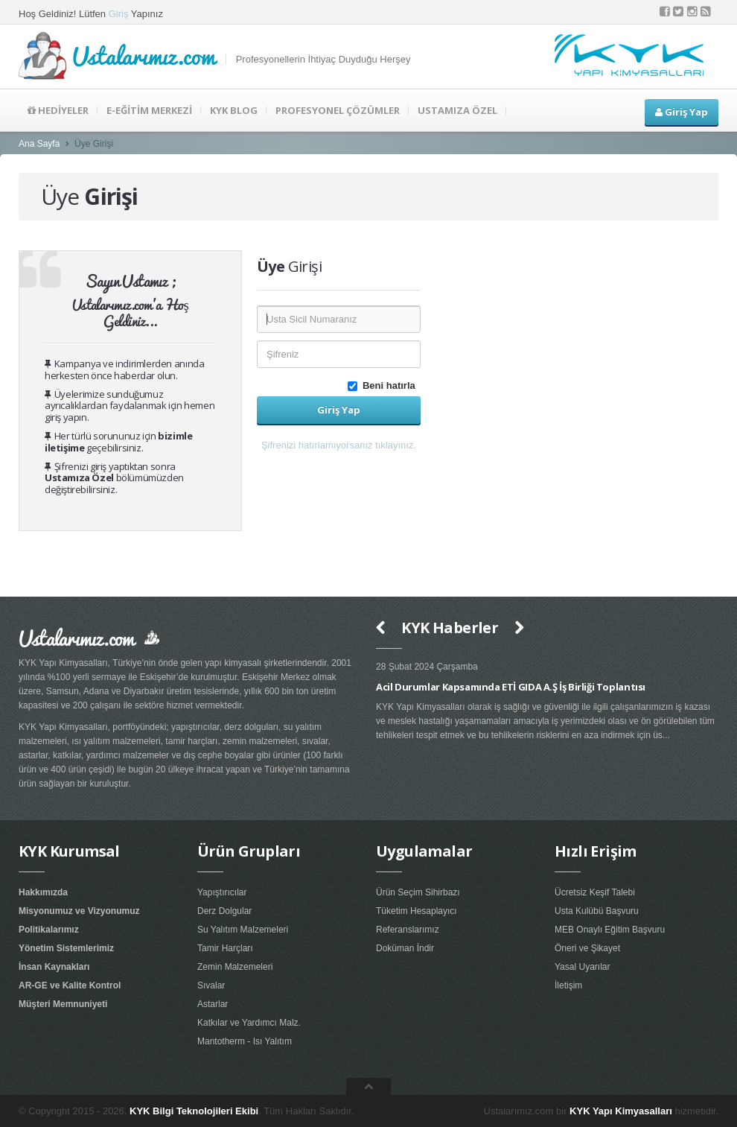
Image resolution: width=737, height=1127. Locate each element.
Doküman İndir (405, 948)
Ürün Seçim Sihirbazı (418, 892)
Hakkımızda (43, 892)
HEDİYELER (58, 110)
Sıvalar (211, 985)
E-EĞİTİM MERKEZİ (149, 110)
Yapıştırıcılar (221, 892)
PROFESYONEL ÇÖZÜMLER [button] (337, 110)
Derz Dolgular (224, 911)
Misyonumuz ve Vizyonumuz (79, 911)
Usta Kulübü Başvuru (597, 911)
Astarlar (212, 1004)
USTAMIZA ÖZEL (457, 110)
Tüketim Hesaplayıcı (416, 911)
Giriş (119, 13)
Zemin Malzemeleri (234, 967)
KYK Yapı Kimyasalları (621, 1111)
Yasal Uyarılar (582, 967)
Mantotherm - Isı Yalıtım (244, 1041)
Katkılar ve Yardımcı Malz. (249, 1023)
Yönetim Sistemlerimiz (66, 948)
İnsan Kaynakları (54, 967)
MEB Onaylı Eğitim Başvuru (610, 929)
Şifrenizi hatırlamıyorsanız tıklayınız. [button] (338, 445)
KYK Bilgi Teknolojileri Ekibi (194, 1111)
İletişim (568, 985)
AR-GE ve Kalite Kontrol (70, 985)
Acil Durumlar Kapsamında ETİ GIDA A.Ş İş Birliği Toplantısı (510, 686)
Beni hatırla (384, 385)
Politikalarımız (49, 929)
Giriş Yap (681, 111)
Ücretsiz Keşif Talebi (595, 892)
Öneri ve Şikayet (587, 948)
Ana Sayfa (39, 144)
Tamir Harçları (225, 948)
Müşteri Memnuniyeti (63, 1004)
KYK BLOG (234, 110)
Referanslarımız (407, 929)
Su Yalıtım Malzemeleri (242, 929)
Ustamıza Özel (79, 477)
